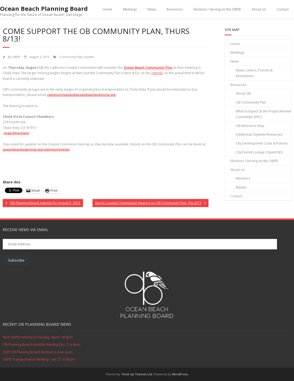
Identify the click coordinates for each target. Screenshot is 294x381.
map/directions (16, 133)
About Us (259, 9)
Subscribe (16, 260)
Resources (175, 9)
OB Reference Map (250, 125)
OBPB (16, 57)
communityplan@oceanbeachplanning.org (81, 94)
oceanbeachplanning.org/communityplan (36, 149)
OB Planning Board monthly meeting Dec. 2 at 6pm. (42, 344)
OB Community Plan (251, 102)
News (152, 9)
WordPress (180, 374)
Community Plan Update (76, 57)
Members (243, 178)
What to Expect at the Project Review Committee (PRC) (263, 114)
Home (107, 9)
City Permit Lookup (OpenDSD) (259, 152)
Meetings (130, 9)
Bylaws (241, 187)
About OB (243, 93)
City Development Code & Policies (262, 143)
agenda (157, 73)
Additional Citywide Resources (259, 134)
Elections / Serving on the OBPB (217, 9)
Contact (283, 9)
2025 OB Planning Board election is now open (38, 352)
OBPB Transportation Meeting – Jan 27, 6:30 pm (39, 359)
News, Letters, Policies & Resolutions (254, 73)
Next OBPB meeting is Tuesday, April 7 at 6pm (38, 337)
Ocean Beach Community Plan (148, 67)
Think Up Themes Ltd (136, 374)
